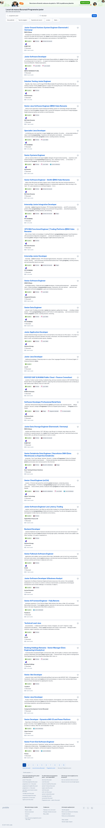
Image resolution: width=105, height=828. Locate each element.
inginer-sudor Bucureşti (47, 788)
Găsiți (94, 15)
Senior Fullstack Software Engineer (38, 554)
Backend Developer (32, 529)
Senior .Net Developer (33, 675)
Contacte (27, 813)
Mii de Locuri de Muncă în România (70, 811)
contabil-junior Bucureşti (28, 793)
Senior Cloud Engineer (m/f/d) (36, 480)
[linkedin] (92, 808)
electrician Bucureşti (47, 779)
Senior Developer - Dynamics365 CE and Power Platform (47, 719)
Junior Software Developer (35, 57)
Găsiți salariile (65, 819)
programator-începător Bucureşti (30, 786)
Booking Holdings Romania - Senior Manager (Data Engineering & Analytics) (44, 649)
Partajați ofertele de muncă (49, 811)
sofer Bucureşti (45, 790)
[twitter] (87, 808)
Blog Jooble (46, 813)
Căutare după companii (67, 821)
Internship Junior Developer (35, 256)
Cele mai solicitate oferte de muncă (69, 779)
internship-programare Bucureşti (30, 781)
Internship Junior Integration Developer (40, 204)
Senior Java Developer (33, 697)
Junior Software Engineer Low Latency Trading (43, 507)
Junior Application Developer (36, 332)
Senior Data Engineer (33, 307)
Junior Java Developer (33, 357)
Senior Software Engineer (35, 281)
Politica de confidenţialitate (68, 816)
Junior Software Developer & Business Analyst (43, 578)
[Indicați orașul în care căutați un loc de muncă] (54, 16)
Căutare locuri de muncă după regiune (70, 781)
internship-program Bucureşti (29, 795)
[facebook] (83, 808)
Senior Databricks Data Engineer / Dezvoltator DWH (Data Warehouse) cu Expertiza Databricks (47, 454)
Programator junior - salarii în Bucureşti (51, 800)
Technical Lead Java (32, 623)
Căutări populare (28, 772)
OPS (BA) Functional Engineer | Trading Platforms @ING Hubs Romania (49, 230)
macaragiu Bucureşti (46, 796)
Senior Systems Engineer (34, 155)
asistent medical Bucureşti (48, 794)
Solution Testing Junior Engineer (37, 81)
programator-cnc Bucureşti (29, 797)
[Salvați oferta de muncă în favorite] (77, 27)
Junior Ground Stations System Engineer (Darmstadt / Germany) (46, 29)
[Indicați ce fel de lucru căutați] (22, 16)
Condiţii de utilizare (66, 813)
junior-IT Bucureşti (27, 779)
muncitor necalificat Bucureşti (49, 784)
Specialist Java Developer (35, 131)
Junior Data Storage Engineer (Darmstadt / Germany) (46, 427)
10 (63, 765)
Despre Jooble (28, 809)
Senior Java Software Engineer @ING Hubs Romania (45, 106)
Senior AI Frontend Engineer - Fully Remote (41, 601)
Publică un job (85, 2)
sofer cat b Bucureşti (47, 792)
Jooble (10, 825)
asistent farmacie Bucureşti (48, 786)
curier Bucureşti (45, 781)
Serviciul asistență (29, 811)
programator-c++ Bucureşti (29, 788)
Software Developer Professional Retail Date (42, 402)
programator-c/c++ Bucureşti (29, 784)
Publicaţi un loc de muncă (49, 809)
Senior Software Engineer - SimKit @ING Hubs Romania (47, 180)
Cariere (26, 816)
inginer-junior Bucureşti (28, 799)
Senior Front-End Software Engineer (39, 742)
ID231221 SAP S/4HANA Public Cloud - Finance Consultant (48, 377)
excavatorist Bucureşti (47, 798)
